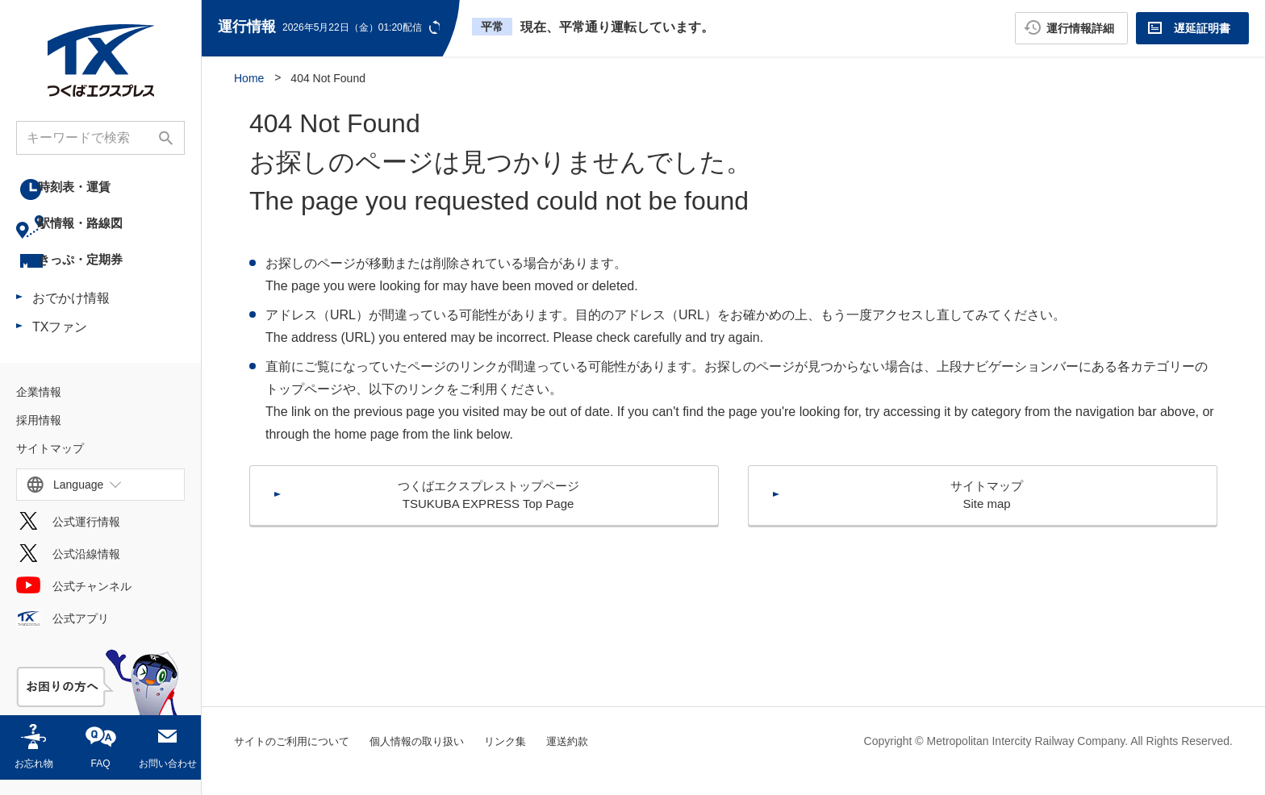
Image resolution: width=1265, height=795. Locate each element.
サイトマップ (50, 463)
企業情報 (38, 407)
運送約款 (588, 741)
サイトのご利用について (296, 741)
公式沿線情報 (86, 569)
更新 (436, 27)
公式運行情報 (86, 537)
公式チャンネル (92, 601)
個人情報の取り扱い (429, 741)
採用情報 (38, 435)
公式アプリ (80, 633)
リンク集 (522, 741)
